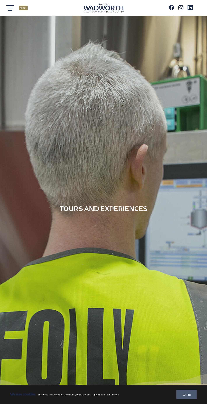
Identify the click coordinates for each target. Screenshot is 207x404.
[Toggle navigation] (10, 8)
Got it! (187, 394)
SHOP (23, 8)
